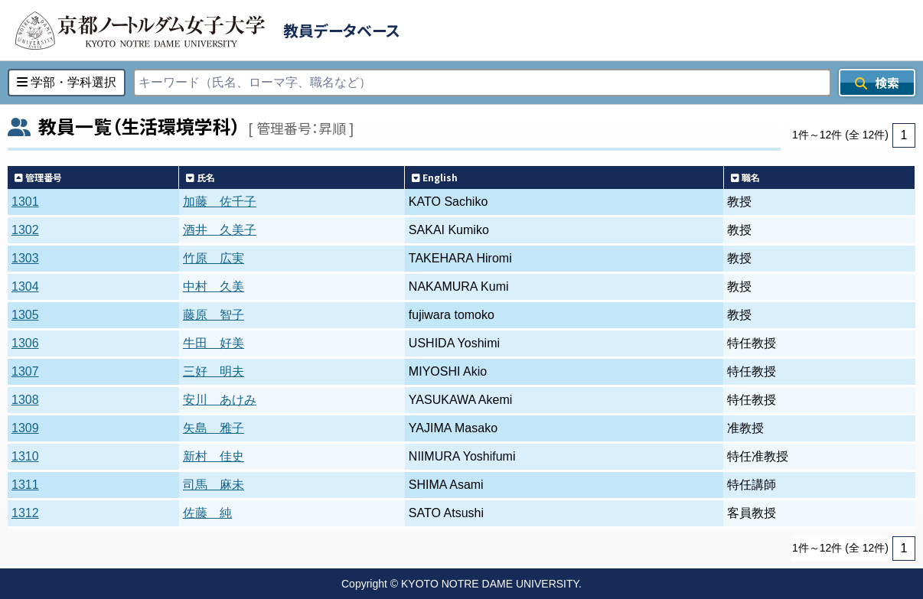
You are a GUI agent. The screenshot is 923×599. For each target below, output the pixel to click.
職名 (745, 177)
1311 (25, 484)
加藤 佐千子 (219, 201)
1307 (25, 371)
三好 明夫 (213, 371)
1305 (25, 314)
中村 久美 (213, 286)
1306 (25, 343)
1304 (25, 286)
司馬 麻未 (213, 484)
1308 (25, 399)
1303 (25, 258)
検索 (877, 82)
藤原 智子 (213, 314)
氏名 (200, 177)
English (435, 177)
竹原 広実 (213, 258)
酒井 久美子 (219, 229)
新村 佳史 (213, 456)
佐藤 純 (207, 512)
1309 (25, 428)
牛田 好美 (213, 343)
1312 (25, 512)
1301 (25, 201)
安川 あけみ (219, 399)
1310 (25, 456)
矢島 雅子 (213, 428)
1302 (25, 229)
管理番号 (38, 177)
